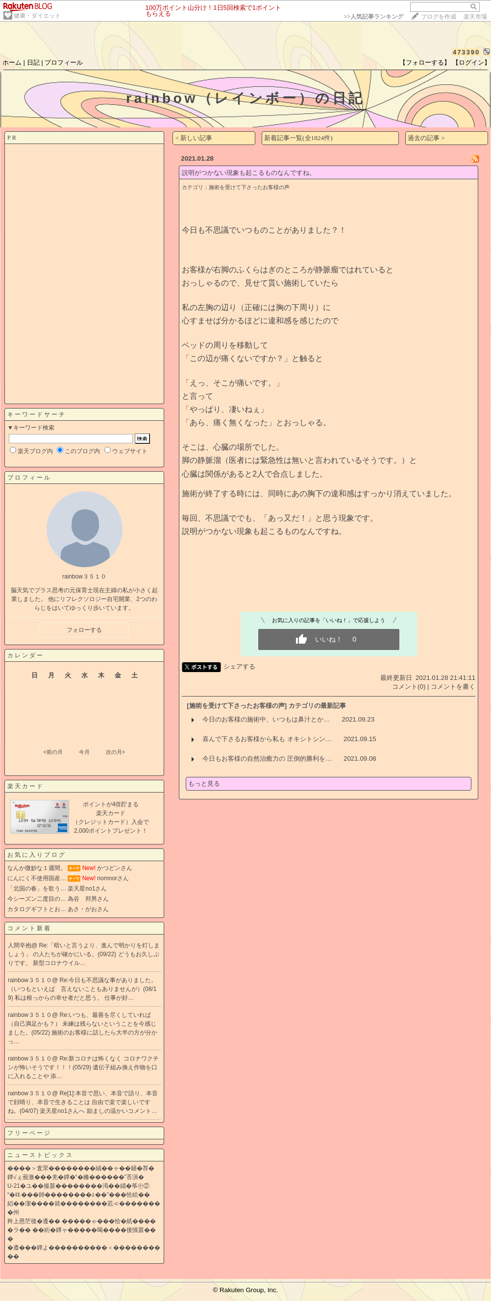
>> (373, 16)
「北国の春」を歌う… (36, 888)
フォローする (84, 629)
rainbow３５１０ (30, 980)
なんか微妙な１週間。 (36, 868)
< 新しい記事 (193, 138)
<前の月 (52, 752)
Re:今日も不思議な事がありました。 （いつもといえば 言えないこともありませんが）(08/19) (82, 989)
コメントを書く (453, 686)
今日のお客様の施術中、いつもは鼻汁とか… (266, 719)
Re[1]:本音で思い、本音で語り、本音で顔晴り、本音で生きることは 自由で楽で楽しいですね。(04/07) (83, 1102)
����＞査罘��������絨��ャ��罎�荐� (80, 1168)
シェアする (239, 666)
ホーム (12, 62)
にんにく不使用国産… (36, 878)
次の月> (115, 752)
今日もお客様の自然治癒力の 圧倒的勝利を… (267, 758)
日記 (33, 62)
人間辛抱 (19, 945)
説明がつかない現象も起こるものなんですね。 (249, 172)
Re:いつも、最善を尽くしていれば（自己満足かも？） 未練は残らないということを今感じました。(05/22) (82, 1024)
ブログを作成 (438, 16)
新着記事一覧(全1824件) (298, 138)
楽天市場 (475, 16)
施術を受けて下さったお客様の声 (249, 187)
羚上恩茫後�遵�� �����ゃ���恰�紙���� (81, 1221)
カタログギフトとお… (36, 909)
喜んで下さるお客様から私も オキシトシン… (267, 739)
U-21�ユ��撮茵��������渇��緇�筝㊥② (78, 1185)
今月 (84, 752)
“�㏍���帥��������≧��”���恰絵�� (78, 1194)
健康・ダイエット (37, 15)
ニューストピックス (40, 1155)
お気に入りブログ (36, 854)
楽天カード (25, 786)
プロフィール (64, 62)
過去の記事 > (426, 138)
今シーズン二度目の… (36, 898)
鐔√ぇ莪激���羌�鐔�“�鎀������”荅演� (75, 1177)
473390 (466, 52)
